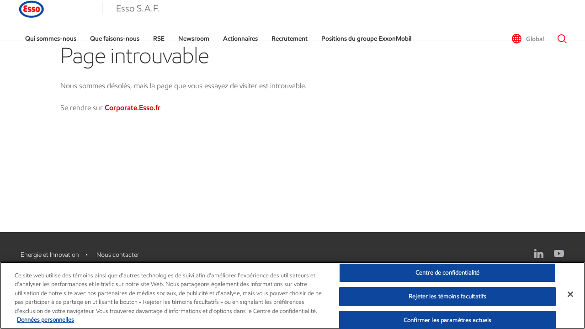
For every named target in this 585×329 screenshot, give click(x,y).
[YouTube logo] (558, 253)
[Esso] (74, 20)
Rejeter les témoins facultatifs (447, 296)
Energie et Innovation (50, 255)
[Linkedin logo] (538, 253)
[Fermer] (570, 294)
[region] (292, 295)
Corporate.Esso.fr (132, 107)
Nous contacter (117, 255)
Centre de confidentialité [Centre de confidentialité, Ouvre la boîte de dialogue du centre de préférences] (447, 273)
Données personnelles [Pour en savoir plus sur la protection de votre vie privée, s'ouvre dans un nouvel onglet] (45, 319)
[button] (22, 20)
